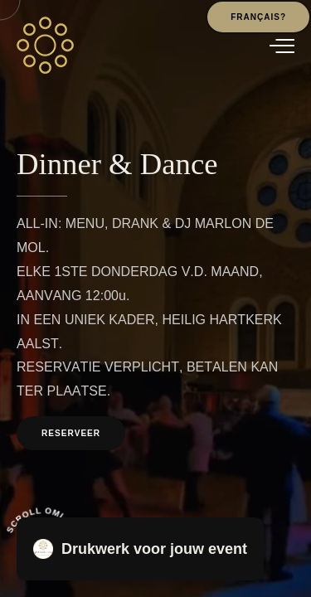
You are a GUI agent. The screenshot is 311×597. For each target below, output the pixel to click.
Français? (258, 17)
